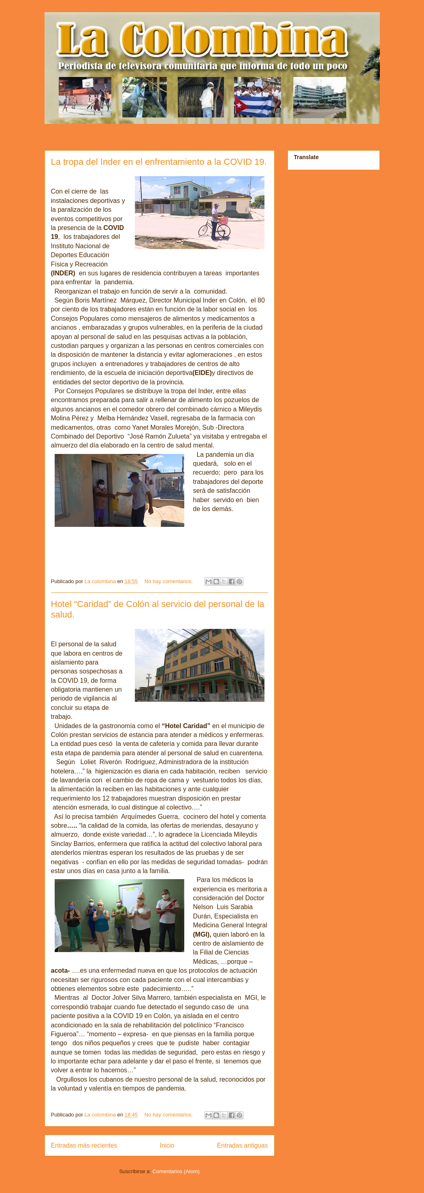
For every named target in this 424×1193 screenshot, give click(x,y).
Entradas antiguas (242, 1145)
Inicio (167, 1145)
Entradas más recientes (84, 1145)
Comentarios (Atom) (176, 1171)
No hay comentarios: (169, 581)
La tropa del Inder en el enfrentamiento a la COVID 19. (159, 162)
